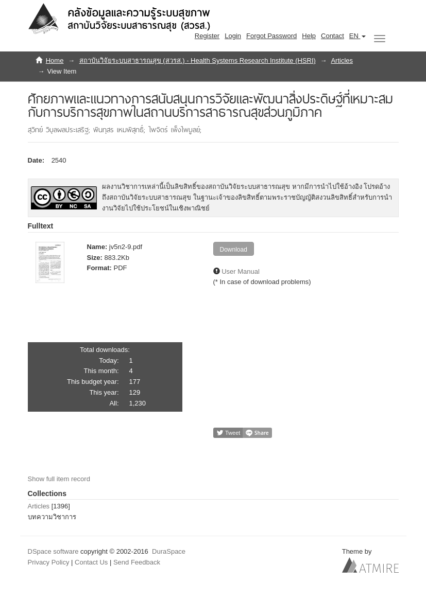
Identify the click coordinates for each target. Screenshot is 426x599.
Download (233, 249)
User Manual (240, 271)
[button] (357, 36)
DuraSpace (168, 551)
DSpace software (53, 551)
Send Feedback (136, 562)
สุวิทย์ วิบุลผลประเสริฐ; (60, 130)
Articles (342, 60)
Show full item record (59, 479)
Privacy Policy (49, 562)
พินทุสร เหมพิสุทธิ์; (120, 130)
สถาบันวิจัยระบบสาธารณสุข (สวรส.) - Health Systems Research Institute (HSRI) (197, 60)
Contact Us (91, 562)
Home (55, 60)
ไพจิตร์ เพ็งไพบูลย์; (174, 130)
